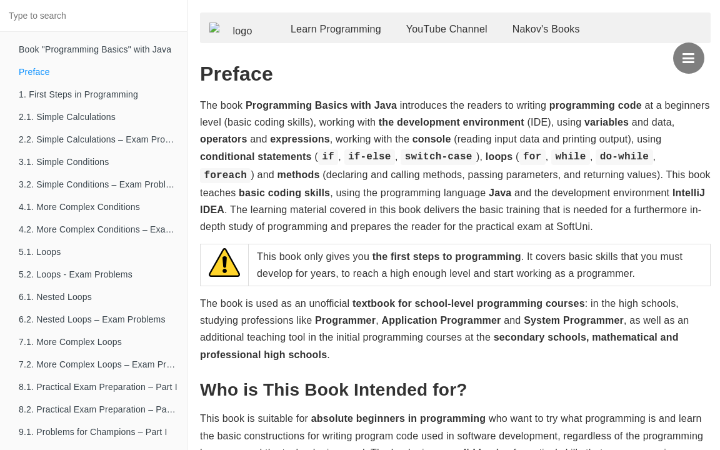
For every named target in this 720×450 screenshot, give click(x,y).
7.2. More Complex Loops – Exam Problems (103, 364)
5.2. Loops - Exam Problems (75, 274)
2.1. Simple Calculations (67, 117)
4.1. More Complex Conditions (79, 207)
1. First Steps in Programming (78, 94)
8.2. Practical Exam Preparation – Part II (99, 409)
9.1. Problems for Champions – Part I (93, 432)
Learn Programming (354, 36)
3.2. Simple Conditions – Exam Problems (100, 184)
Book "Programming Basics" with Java (95, 49)
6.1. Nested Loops (55, 297)
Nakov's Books (565, 36)
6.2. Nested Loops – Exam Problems (92, 319)
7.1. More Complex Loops (70, 342)
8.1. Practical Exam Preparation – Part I (98, 387)
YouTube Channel (465, 36)
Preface (34, 72)
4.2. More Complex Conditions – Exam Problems (103, 229)
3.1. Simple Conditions (64, 162)
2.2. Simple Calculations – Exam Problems (103, 139)
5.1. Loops (40, 252)
